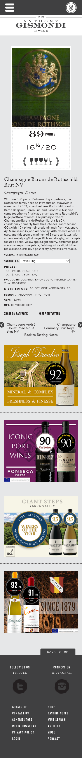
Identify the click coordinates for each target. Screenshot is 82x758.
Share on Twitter (49, 314)
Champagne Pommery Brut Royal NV (59, 328)
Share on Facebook (16, 314)
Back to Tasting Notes (41, 334)
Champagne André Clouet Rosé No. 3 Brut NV (21, 328)
